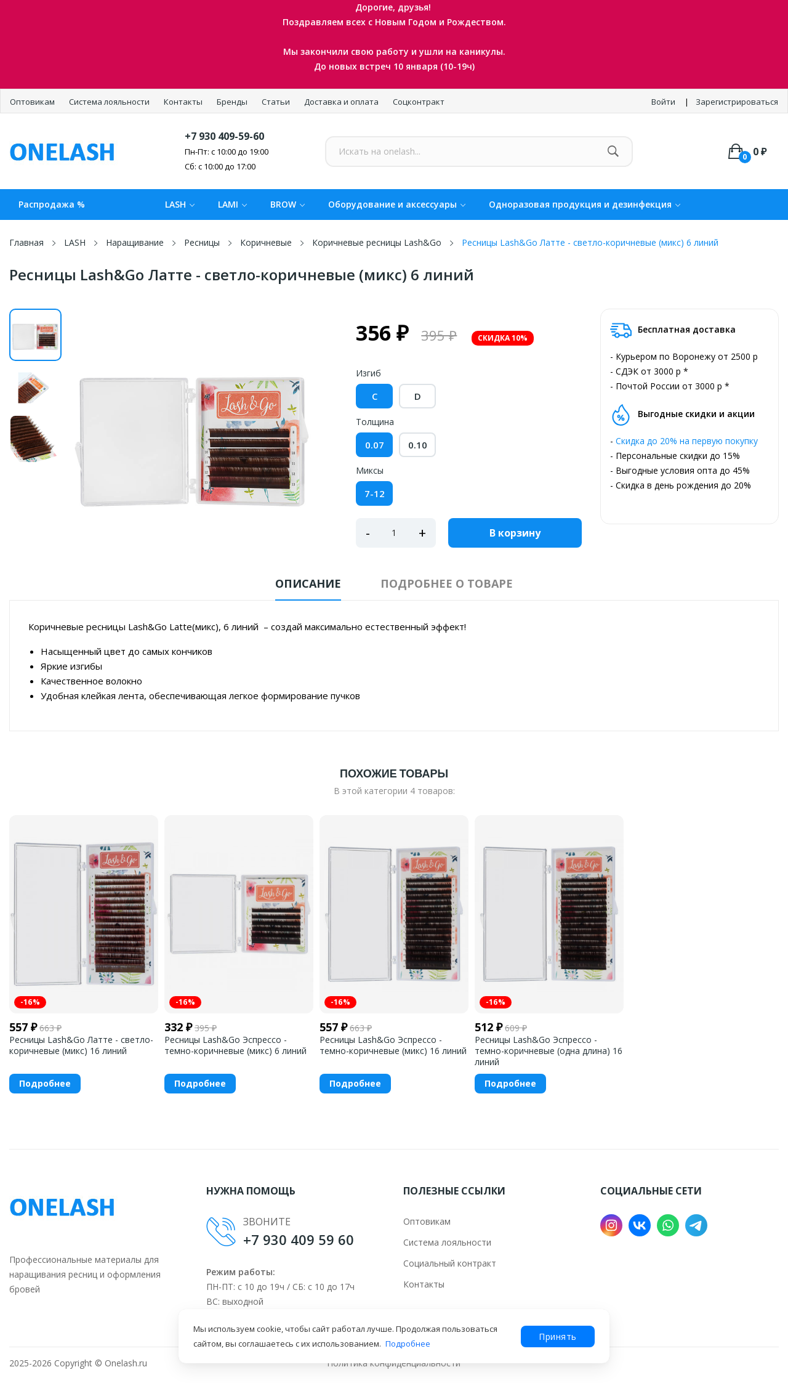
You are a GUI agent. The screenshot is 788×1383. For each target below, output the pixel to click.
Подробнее (407, 1343)
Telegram (696, 1225)
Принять (558, 1336)
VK (640, 1225)
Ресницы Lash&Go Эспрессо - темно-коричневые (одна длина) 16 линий (548, 1051)
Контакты (184, 101)
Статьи (277, 101)
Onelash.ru (126, 1363)
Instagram (611, 1225)
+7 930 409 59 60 (298, 1239)
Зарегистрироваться (737, 101)
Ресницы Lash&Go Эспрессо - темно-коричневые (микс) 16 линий (393, 1045)
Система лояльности (110, 101)
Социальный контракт (449, 1263)
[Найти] (613, 151)
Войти (663, 101)
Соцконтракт (418, 101)
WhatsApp (668, 1225)
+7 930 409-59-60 (224, 136)
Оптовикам (33, 101)
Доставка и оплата (342, 101)
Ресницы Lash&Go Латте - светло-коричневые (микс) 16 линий (81, 1045)
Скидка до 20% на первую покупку (687, 441)
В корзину (515, 533)
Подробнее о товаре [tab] (446, 583)
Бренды (233, 101)
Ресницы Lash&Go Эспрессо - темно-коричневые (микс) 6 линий (235, 1045)
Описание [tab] (308, 583)
